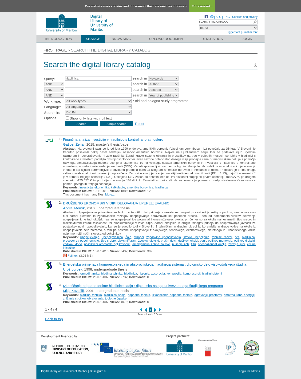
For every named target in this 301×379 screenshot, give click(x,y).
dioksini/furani (127, 240)
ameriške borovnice (140, 187)
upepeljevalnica (112, 237)
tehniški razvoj (222, 237)
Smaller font (249, 32)
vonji (203, 240)
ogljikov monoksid (220, 240)
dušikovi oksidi (188, 240)
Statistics (213, 39)
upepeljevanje (89, 237)
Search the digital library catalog (111, 50)
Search (93, 39)
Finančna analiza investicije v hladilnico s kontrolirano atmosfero (113, 139)
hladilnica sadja (114, 295)
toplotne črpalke (116, 298)
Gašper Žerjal (73, 144)
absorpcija (158, 273)
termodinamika (89, 273)
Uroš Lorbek (72, 269)
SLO (218, 17)
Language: (52, 107)
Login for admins (249, 371)
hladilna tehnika (112, 273)
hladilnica (161, 187)
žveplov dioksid (148, 240)
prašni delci (168, 240)
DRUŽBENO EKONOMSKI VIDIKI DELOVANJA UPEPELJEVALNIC (116, 203)
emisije (94, 240)
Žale (128, 237)
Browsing (121, 39)
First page (55, 50)
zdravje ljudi (236, 244)
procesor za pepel (75, 240)
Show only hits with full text (91, 118)
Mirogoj (139, 237)
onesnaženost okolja (212, 244)
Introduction (58, 39)
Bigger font (233, 32)
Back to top (54, 319)
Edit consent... (202, 6)
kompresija (173, 273)
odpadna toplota (139, 295)
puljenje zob (180, 244)
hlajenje (144, 273)
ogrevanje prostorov (208, 295)
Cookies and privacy (244, 17)
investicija (86, 187)
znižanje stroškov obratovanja (83, 298)
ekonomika (102, 187)
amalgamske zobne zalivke (151, 244)
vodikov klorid (72, 244)
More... (110, 194)
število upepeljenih (196, 237)
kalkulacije (118, 187)
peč (236, 237)
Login (247, 39)
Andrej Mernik (74, 208)
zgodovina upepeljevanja (163, 237)
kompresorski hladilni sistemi (202, 273)
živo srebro (108, 240)
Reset (139, 124)
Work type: (52, 101)
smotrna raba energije (239, 295)
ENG (227, 17)
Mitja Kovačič (73, 291)
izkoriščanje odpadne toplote (172, 295)
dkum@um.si (98, 371)
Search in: (52, 113)
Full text (73, 255)
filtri (193, 244)
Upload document (167, 39)
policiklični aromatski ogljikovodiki (107, 244)
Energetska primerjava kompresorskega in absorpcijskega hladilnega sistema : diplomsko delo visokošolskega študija (154, 264)
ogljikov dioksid (244, 240)
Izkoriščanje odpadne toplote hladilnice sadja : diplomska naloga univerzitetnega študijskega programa (143, 286)
